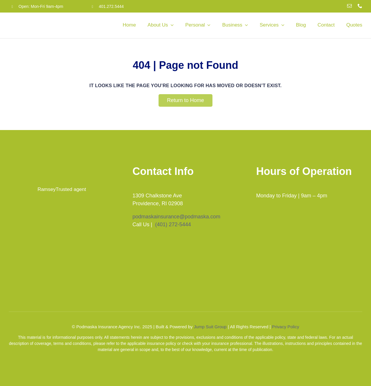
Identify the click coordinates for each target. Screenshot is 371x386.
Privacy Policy (285, 326)
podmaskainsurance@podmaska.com (176, 217)
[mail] (349, 5)
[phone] (360, 5)
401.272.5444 (111, 6)
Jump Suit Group (210, 326)
